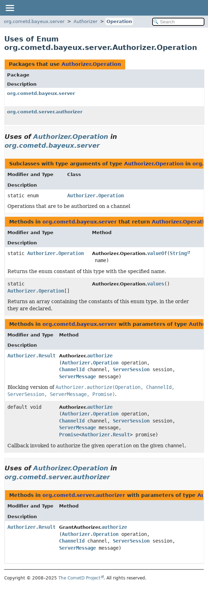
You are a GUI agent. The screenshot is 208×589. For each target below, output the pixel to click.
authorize (99, 355)
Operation (119, 21)
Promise (69, 434)
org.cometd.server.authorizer (44, 111)
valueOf (157, 253)
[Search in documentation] (178, 22)
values (155, 284)
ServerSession (131, 369)
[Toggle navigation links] (10, 8)
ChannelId (72, 369)
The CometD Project (79, 578)
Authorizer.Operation (91, 64)
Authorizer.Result (31, 355)
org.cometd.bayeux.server (34, 21)
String (178, 253)
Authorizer (85, 21)
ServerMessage (77, 376)
